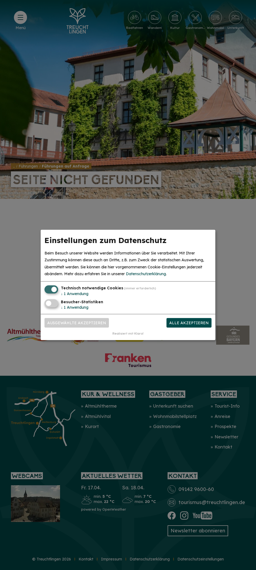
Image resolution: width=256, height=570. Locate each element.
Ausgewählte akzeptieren (76, 322)
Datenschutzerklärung (146, 273)
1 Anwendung (74, 293)
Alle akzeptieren (189, 322)
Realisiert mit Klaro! (128, 334)
